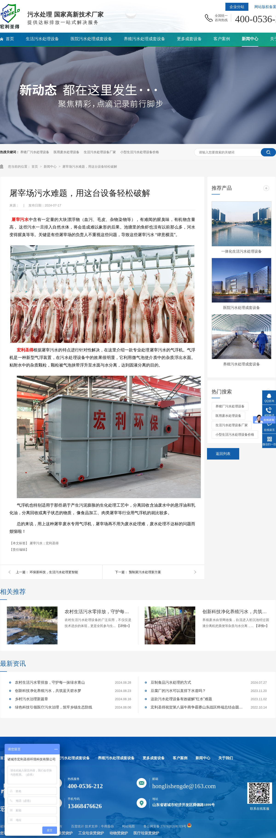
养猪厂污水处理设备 (34, 152)
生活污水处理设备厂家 (100, 152)
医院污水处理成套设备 (241, 308)
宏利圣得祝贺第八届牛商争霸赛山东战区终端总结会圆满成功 (197, 707)
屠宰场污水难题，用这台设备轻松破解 (89, 166)
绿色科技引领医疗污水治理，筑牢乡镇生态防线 (53, 707)
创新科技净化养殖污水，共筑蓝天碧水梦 (235, 611)
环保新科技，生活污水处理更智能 (54, 572)
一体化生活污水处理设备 (241, 251)
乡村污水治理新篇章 (31, 699)
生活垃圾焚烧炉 (60, 833)
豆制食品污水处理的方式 (171, 682)
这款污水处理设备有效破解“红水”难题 (181, 699)
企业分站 (237, 7)
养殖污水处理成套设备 (241, 364)
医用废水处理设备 (66, 152)
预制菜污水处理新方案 (145, 572)
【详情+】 (124, 626)
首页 (35, 166)
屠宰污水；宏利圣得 (44, 543)
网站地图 (128, 826)
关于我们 (225, 758)
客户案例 (180, 758)
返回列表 (223, 454)
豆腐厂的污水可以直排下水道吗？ (178, 691)
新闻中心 (51, 166)
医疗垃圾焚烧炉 (146, 833)
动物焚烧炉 (118, 833)
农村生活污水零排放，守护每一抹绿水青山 (98, 611)
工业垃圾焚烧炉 (91, 833)
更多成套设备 (154, 758)
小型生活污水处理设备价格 (139, 152)
